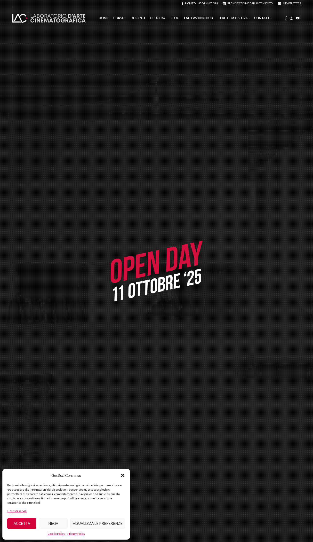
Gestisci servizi (17, 511)
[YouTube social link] (297, 18)
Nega (53, 523)
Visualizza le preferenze (97, 523)
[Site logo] (49, 18)
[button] (122, 475)
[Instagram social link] (291, 18)
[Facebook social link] (286, 18)
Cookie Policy (56, 533)
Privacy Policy (76, 533)
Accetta (22, 523)
